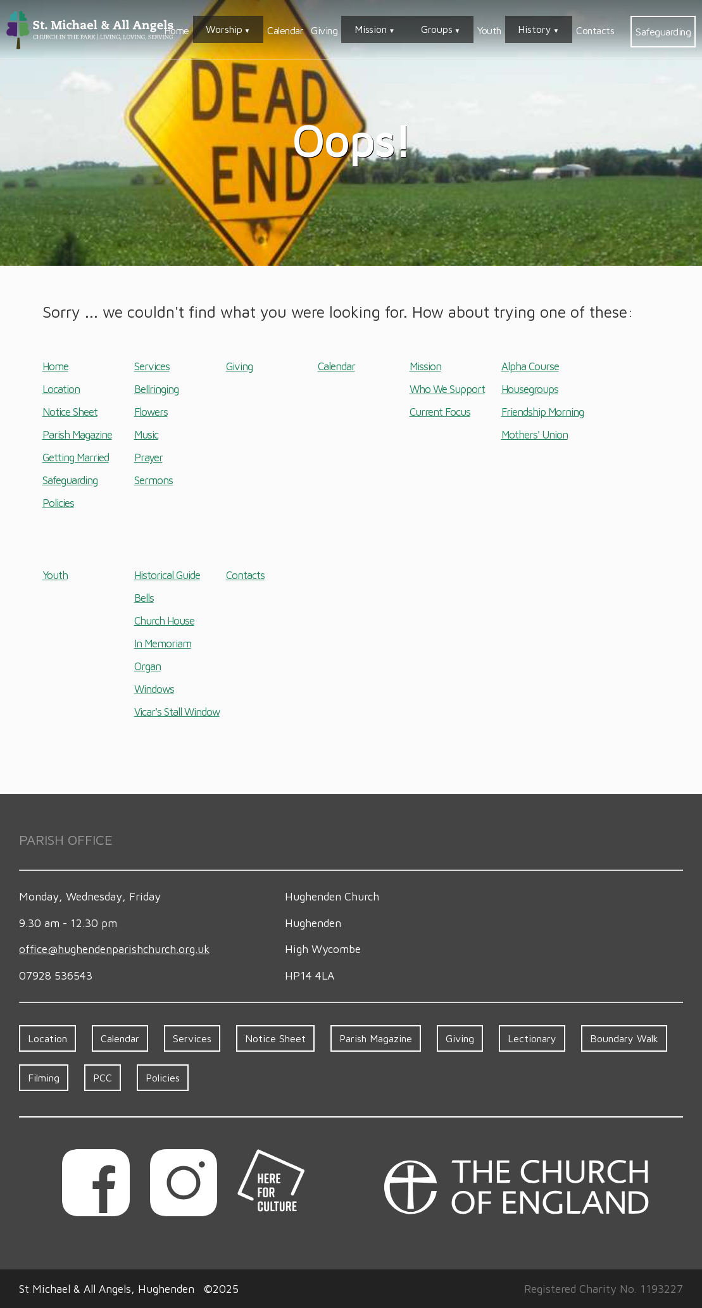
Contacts (595, 30)
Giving (386, 30)
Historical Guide (167, 575)
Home (259, 30)
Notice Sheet (69, 412)
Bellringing (156, 389)
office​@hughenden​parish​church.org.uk (114, 949)
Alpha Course (530, 366)
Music (146, 434)
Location (61, 389)
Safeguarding (663, 31)
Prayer (148, 457)
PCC (102, 1077)
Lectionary (532, 1038)
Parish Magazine (77, 434)
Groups (468, 30)
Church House (164, 620)
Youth (510, 30)
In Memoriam (162, 643)
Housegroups (529, 389)
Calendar (348, 30)
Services (152, 366)
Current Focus (440, 412)
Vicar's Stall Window (177, 712)
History (545, 30)
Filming (44, 1077)
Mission (423, 30)
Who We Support (447, 389)
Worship (297, 30)
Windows (154, 689)
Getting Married (75, 457)
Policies (58, 503)
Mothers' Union (534, 434)
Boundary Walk (624, 1038)
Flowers (151, 412)
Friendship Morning (542, 412)
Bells (144, 598)
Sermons (153, 480)
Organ (147, 666)
